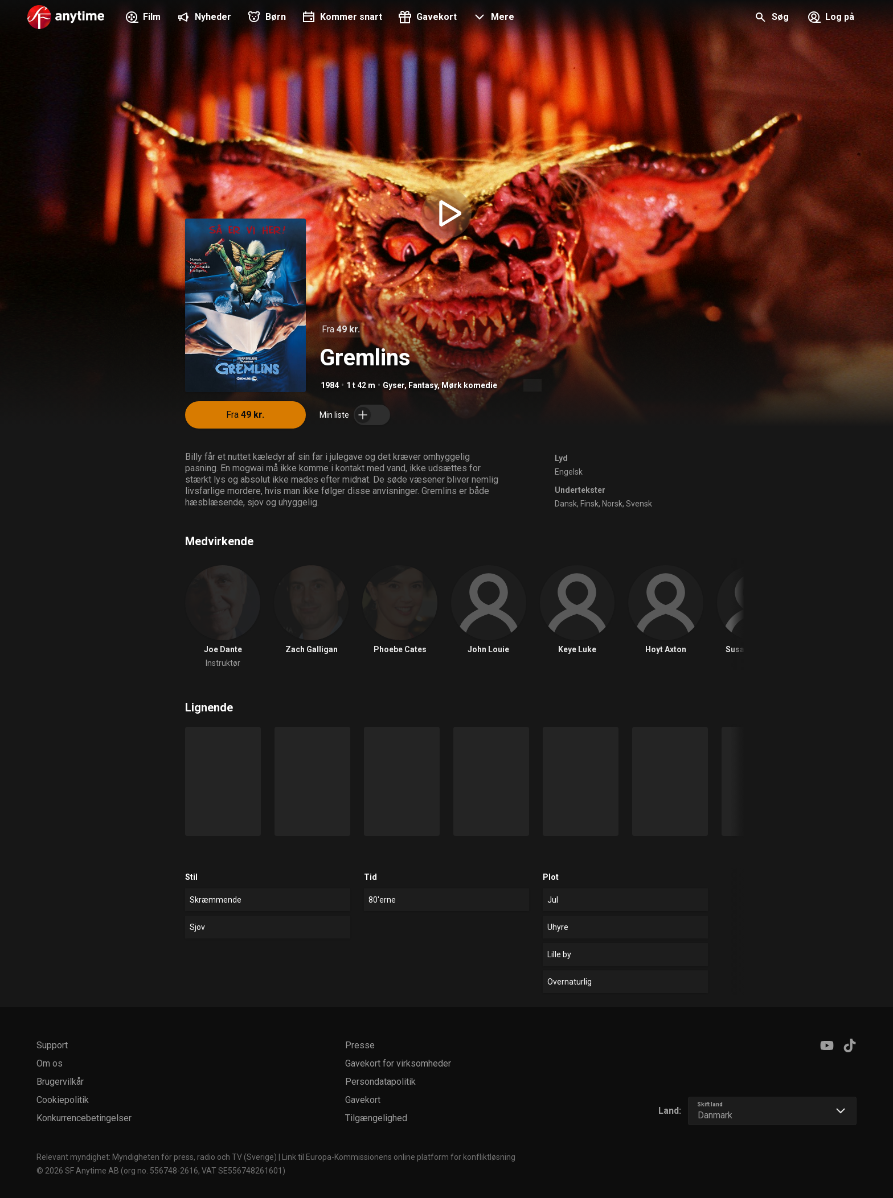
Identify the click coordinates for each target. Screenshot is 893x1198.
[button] (492, 18)
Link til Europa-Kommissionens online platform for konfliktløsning (398, 1157)
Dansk (566, 503)
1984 (330, 385)
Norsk (612, 503)
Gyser (393, 385)
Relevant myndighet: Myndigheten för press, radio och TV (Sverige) (156, 1157)
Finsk (589, 503)
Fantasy (422, 385)
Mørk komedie (469, 385)
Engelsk (569, 471)
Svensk (639, 503)
